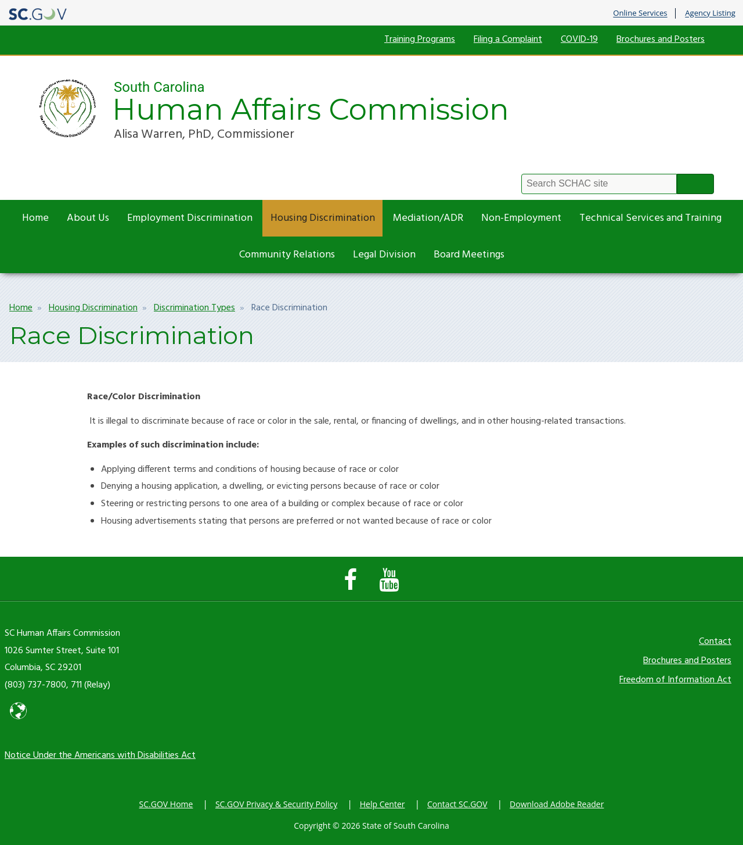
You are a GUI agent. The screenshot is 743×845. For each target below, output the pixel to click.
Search (695, 184)
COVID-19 (579, 39)
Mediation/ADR (428, 218)
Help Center (382, 804)
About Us (88, 218)
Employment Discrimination (190, 218)
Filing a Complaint (508, 39)
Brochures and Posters (660, 39)
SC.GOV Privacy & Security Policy (276, 804)
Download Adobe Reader (557, 804)
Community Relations (287, 254)
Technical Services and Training (650, 218)
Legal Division (384, 254)
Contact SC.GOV (457, 804)
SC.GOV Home (166, 804)
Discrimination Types (194, 308)
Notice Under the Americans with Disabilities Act (100, 755)
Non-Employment (521, 218)
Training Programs (419, 39)
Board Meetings (469, 254)
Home (35, 218)
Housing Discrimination (322, 218)
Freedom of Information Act (675, 680)
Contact (715, 641)
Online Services (640, 13)
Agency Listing (710, 13)
